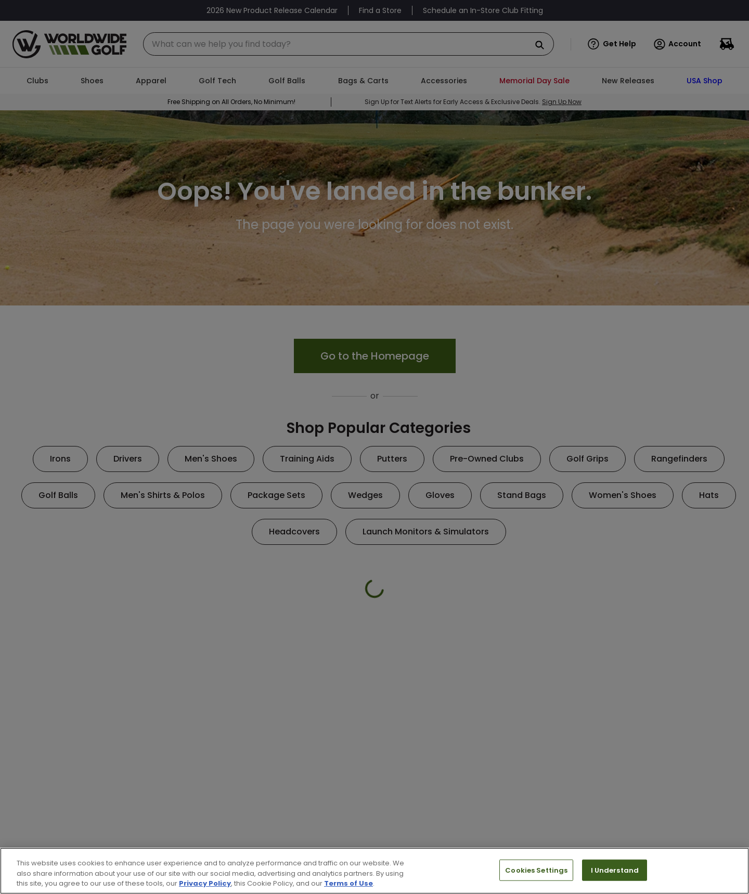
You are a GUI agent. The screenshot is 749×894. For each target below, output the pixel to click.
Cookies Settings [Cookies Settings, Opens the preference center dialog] (536, 870)
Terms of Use (348, 883)
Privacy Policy (205, 883)
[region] (374, 871)
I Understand (615, 870)
